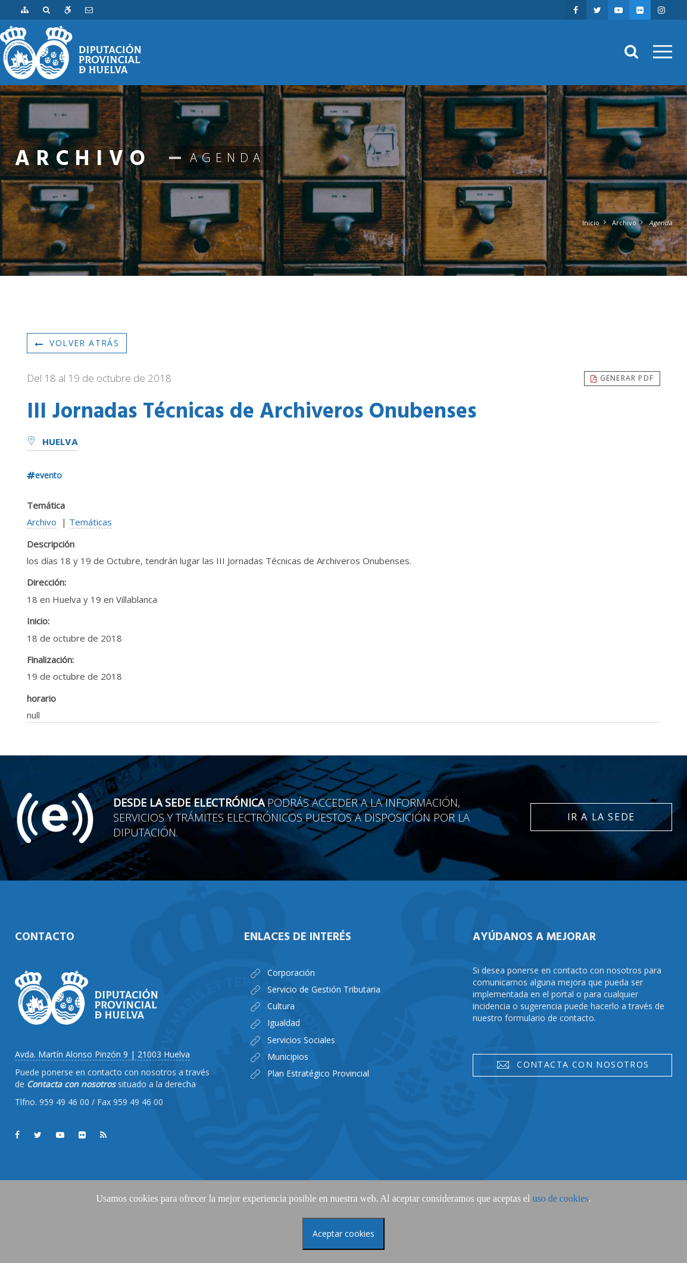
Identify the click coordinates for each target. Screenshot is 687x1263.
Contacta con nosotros (572, 1064)
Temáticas (90, 522)
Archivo (624, 222)
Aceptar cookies (343, 1233)
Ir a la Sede (601, 816)
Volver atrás (77, 343)
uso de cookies (560, 1198)
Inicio (590, 222)
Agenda (660, 222)
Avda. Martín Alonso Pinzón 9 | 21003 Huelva (102, 1054)
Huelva (52, 442)
